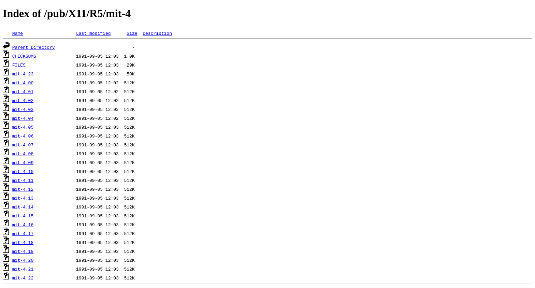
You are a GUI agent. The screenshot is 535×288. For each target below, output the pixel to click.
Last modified (93, 33)
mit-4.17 (22, 233)
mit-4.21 (22, 269)
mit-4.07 (22, 145)
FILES (19, 65)
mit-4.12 (22, 189)
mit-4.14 (22, 207)
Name (17, 33)
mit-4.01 (22, 91)
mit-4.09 (22, 162)
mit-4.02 (22, 100)
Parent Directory (33, 47)
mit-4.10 (22, 171)
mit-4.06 (22, 136)
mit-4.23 (22, 74)
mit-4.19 (22, 251)
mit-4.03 (22, 109)
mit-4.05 (22, 127)
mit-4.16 (22, 224)
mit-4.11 (22, 180)
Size (132, 33)
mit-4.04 (22, 118)
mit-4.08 (22, 153)
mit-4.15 (22, 216)
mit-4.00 (22, 83)
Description (157, 33)
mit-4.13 (22, 198)
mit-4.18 (22, 242)
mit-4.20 (22, 260)
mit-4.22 (22, 278)
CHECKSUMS (24, 56)
